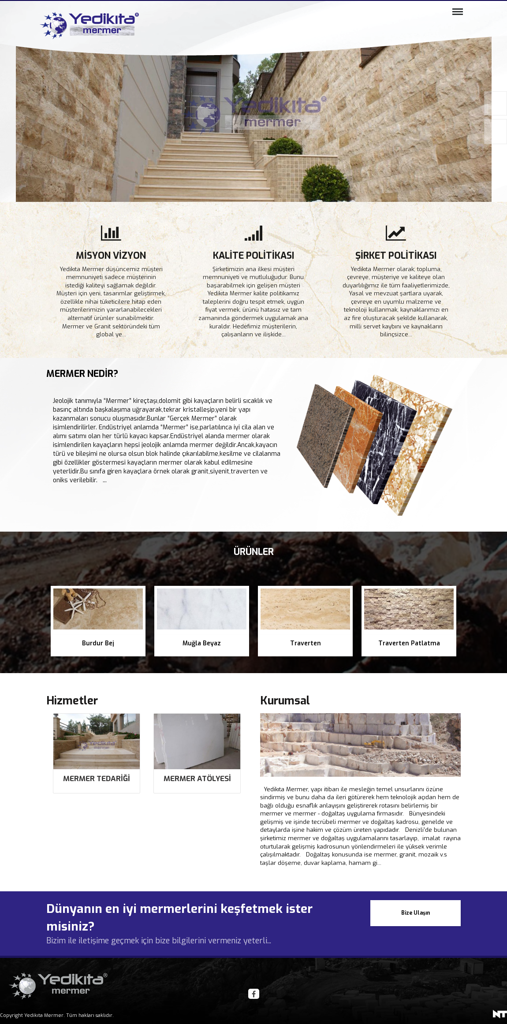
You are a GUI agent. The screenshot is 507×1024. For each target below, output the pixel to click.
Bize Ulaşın (415, 904)
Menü (455, 15)
